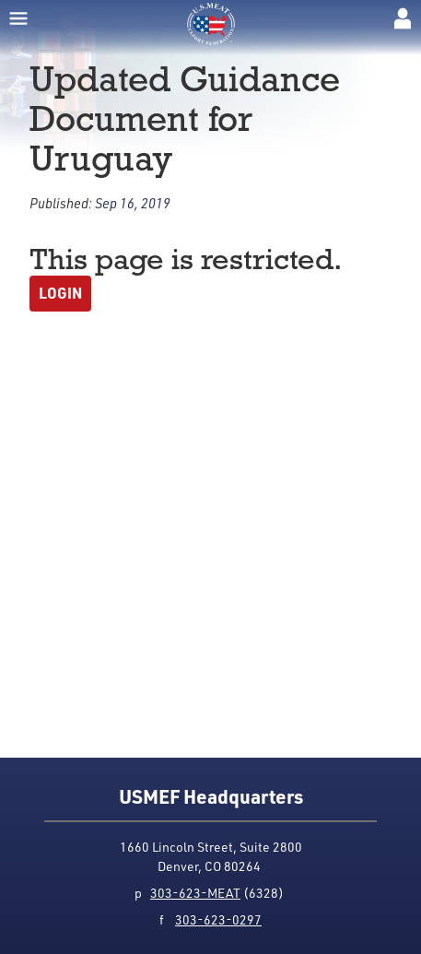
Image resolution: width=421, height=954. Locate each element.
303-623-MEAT (195, 893)
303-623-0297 (218, 919)
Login (60, 292)
